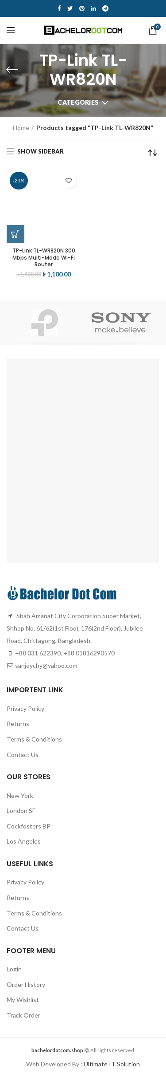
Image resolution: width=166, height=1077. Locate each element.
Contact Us (23, 754)
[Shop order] (152, 152)
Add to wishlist (69, 181)
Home (21, 127)
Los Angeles (24, 841)
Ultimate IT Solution (111, 1064)
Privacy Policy (25, 708)
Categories (78, 102)
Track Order (23, 1015)
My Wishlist (23, 999)
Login (14, 969)
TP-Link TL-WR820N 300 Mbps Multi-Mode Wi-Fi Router (43, 257)
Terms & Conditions (34, 739)
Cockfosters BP (28, 826)
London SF (21, 810)
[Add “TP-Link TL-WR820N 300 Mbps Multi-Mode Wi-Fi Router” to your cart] (15, 234)
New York (20, 795)
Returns (18, 723)
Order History (26, 984)
